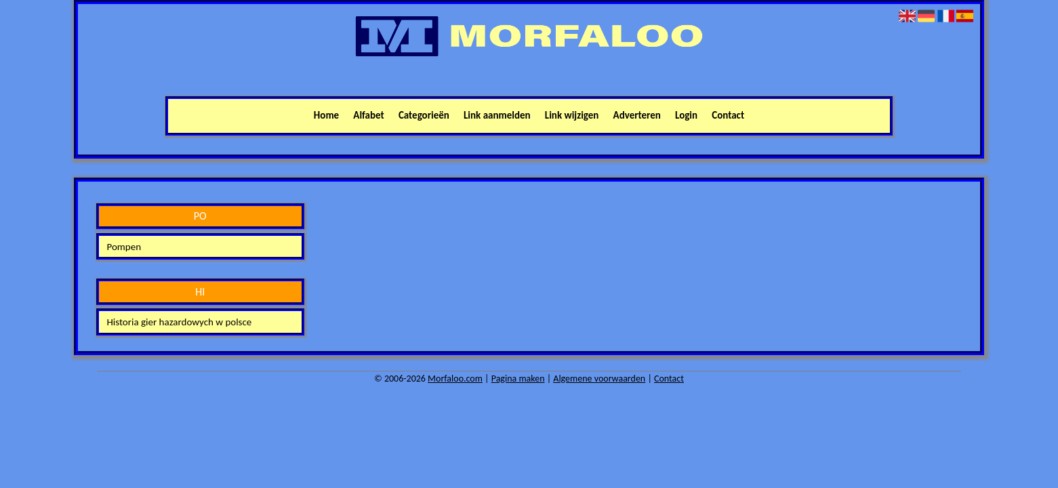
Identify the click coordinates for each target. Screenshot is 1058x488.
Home (326, 115)
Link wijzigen (572, 115)
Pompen (123, 247)
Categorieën (424, 115)
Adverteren (637, 115)
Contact (728, 115)
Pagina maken (518, 378)
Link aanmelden (497, 115)
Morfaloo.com (455, 378)
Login (686, 115)
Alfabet (368, 115)
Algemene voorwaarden (599, 378)
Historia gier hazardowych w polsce (178, 322)
